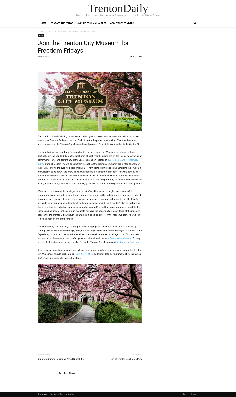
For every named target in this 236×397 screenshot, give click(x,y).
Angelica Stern (67, 372)
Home (43, 23)
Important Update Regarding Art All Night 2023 (61, 359)
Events (48, 31)
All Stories (194, 394)
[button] (194, 23)
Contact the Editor (61, 23)
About (184, 394)
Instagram (135, 242)
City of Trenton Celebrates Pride (126, 359)
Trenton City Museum (121, 238)
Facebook (120, 242)
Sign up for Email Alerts (91, 23)
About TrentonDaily (122, 23)
